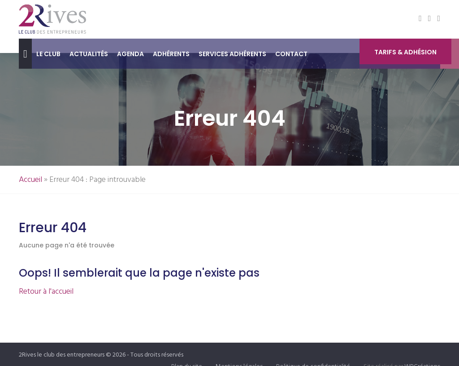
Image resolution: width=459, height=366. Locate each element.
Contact (291, 53)
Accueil (30, 179)
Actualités (88, 53)
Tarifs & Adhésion (405, 54)
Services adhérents (232, 53)
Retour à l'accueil (46, 291)
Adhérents (171, 53)
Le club (48, 53)
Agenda (130, 53)
